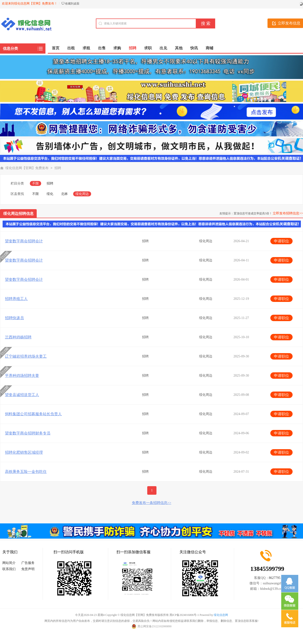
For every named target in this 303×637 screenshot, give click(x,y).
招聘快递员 (14, 318)
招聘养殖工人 (16, 299)
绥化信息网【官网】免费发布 (27, 168)
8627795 (275, 578)
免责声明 (28, 569)
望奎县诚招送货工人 (22, 395)
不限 (35, 183)
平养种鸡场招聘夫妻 (22, 376)
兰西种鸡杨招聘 (18, 337)
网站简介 (9, 563)
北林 (64, 194)
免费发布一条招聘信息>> (151, 503)
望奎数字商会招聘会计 (24, 241)
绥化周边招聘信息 (18, 214)
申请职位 (281, 241)
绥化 (50, 194)
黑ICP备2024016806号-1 (184, 615)
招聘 (57, 168)
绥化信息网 (221, 615)
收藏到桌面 (72, 3)
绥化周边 (82, 194)
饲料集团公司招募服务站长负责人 (33, 414)
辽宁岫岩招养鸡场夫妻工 (26, 356)
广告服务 (28, 563)
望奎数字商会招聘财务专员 (27, 433)
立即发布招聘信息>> (288, 213)
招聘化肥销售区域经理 (24, 452)
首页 (55, 48)
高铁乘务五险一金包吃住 (26, 472)
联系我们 (9, 569)
